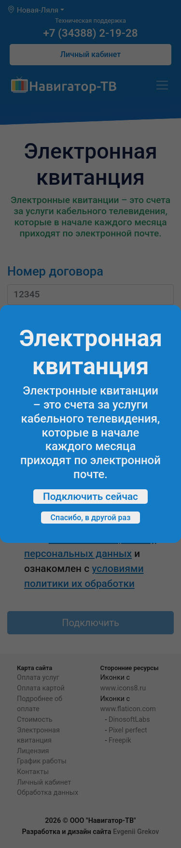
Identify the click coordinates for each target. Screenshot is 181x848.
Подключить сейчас (90, 496)
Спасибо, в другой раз (91, 517)
